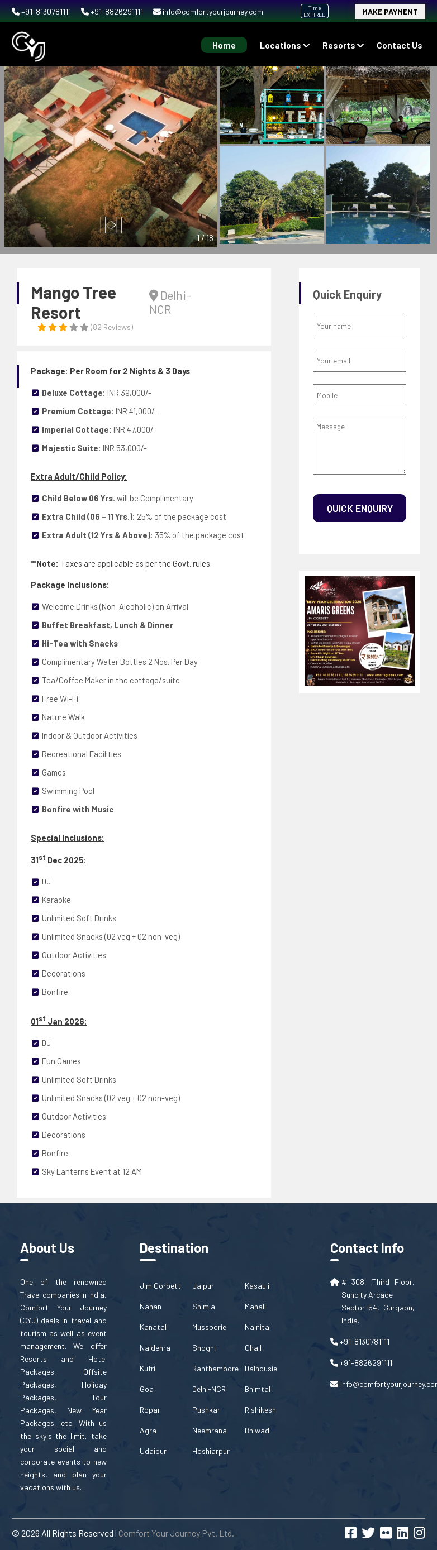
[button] (113, 225)
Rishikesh (260, 1409)
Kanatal (153, 1327)
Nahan (151, 1306)
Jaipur (203, 1285)
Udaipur (153, 1451)
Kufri (147, 1368)
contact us (399, 45)
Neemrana (209, 1430)
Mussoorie (209, 1327)
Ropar (150, 1409)
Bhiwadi (258, 1430)
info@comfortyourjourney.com (208, 11)
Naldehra (155, 1347)
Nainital (258, 1327)
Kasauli (257, 1285)
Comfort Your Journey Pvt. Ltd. (176, 1533)
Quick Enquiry (360, 508)
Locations (285, 45)
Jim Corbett (160, 1285)
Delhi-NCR (209, 1389)
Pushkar (206, 1409)
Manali (255, 1306)
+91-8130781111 (42, 11)
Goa (147, 1389)
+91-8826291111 (113, 11)
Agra (148, 1430)
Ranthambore (215, 1368)
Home (224, 45)
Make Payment (390, 11)
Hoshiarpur (211, 1451)
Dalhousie (261, 1368)
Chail (253, 1347)
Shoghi (204, 1347)
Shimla (203, 1306)
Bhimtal (257, 1389)
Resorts (343, 45)
